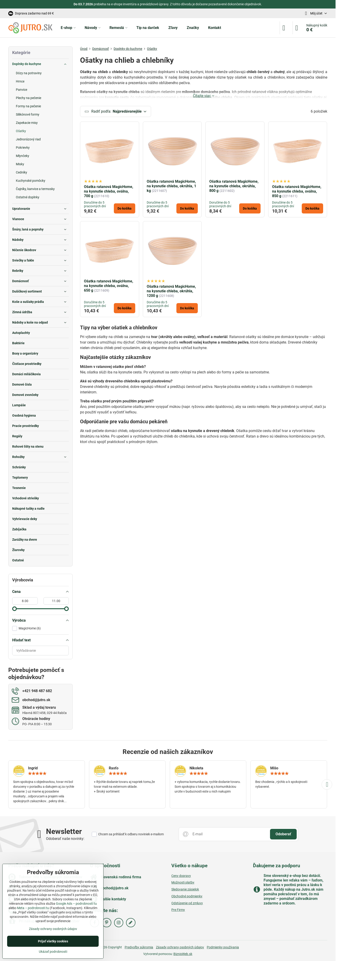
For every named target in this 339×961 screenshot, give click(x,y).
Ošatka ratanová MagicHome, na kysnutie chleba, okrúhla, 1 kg (171, 186)
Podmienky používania (223, 947)
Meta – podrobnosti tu (33, 908)
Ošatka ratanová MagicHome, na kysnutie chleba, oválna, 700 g (108, 191)
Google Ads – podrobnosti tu (76, 903)
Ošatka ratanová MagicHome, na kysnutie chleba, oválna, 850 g (296, 191)
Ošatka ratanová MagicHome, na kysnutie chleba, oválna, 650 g (108, 286)
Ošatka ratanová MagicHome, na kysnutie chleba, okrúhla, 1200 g (171, 291)
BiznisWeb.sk (182, 954)
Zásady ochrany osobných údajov (180, 947)
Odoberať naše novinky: (65, 838)
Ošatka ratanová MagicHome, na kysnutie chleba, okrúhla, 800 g (234, 186)
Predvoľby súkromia (139, 947)
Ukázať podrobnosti (53, 951)
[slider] (14, 608)
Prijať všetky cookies (53, 941)
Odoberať (283, 834)
